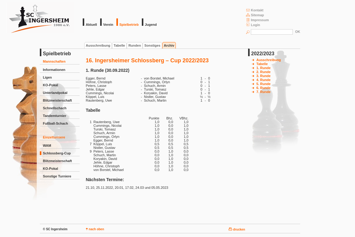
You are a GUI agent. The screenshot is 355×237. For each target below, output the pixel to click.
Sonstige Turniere (57, 176)
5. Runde (263, 84)
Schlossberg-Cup (57, 153)
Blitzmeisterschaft (57, 100)
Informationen (54, 70)
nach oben (95, 229)
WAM (47, 145)
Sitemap (255, 15)
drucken (236, 229)
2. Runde (263, 72)
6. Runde (263, 88)
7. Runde (263, 92)
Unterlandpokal (55, 93)
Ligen (47, 77)
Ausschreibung (98, 45)
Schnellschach (54, 108)
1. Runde (263, 68)
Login (253, 25)
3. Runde (263, 76)
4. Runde (263, 80)
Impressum (257, 20)
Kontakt (254, 10)
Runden (134, 45)
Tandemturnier (54, 116)
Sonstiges (152, 45)
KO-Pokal (50, 85)
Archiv (169, 45)
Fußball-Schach (55, 123)
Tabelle (119, 45)
